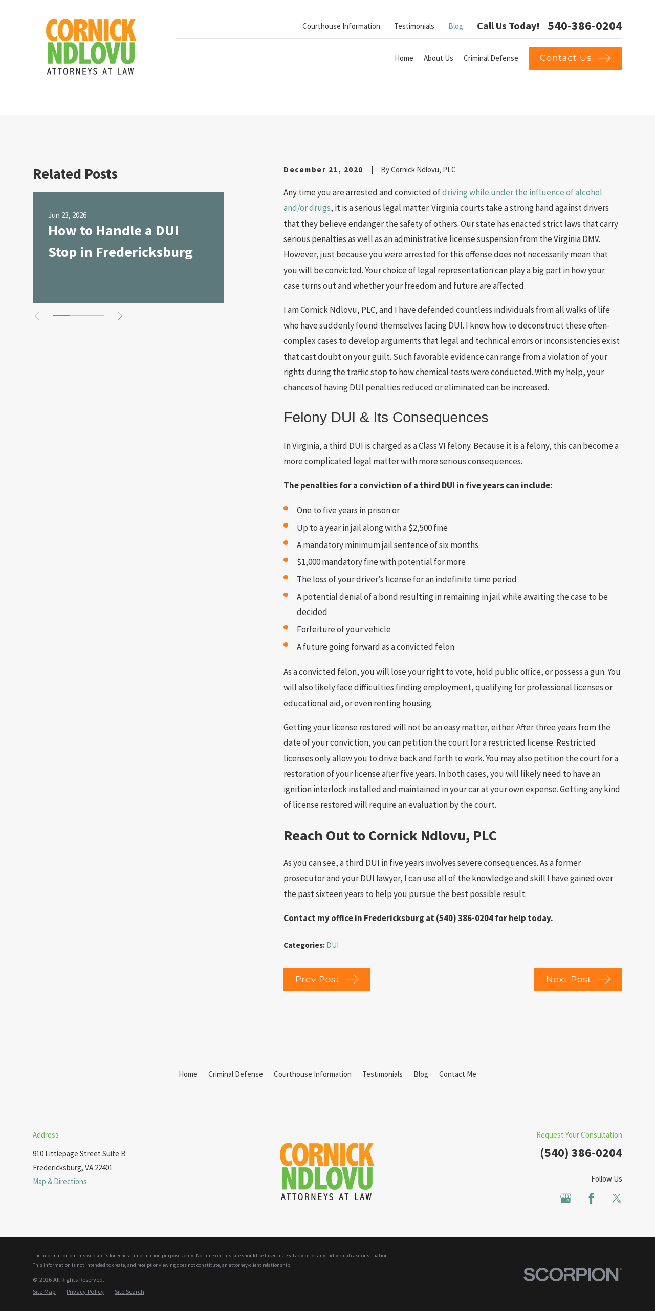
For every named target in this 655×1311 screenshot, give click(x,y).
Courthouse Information (341, 26)
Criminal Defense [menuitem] (491, 58)
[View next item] (120, 316)
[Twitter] (617, 1198)
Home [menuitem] (404, 58)
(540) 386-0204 (581, 1153)
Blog (455, 26)
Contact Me (457, 1074)
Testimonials (414, 26)
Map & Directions (60, 1181)
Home (188, 1074)
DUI (332, 945)
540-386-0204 (585, 25)
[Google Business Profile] (565, 1198)
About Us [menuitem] (438, 58)
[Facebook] (591, 1198)
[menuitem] (44, 1292)
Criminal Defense (235, 1074)
